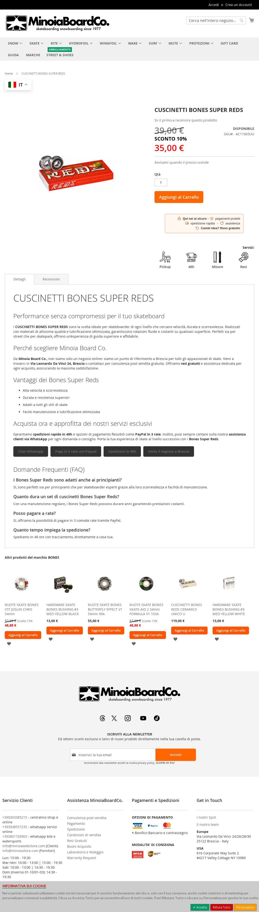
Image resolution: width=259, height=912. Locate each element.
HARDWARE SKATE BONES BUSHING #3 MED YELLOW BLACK (62, 609)
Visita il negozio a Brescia (168, 451)
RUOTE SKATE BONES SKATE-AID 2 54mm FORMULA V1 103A (146, 609)
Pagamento (76, 823)
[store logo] (57, 23)
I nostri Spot (206, 817)
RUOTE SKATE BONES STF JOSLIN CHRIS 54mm (22, 609)
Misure (217, 260)
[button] (9, 643)
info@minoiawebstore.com (23, 846)
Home (9, 73)
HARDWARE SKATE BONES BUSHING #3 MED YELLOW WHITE (229, 609)
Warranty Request (81, 858)
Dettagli (19, 279)
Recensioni (51, 279)
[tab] (19, 279)
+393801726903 (14, 836)
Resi (243, 260)
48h (191, 260)
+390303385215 (14, 817)
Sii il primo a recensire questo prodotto (185, 120)
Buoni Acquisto (79, 846)
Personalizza (245, 907)
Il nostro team (208, 824)
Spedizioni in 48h (122, 451)
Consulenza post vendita (86, 818)
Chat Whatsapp (30, 451)
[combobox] (216, 20)
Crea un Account (238, 4)
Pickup (165, 260)
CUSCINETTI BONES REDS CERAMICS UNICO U (186, 609)
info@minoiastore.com (20, 850)
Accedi (214, 4)
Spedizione (76, 829)
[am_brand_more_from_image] (21, 599)
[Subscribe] (175, 755)
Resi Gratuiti (77, 840)
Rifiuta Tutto (221, 907)
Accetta (201, 907)
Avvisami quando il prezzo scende (181, 162)
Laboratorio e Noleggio (85, 852)
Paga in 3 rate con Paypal (75, 451)
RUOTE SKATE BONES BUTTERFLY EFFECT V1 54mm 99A (105, 609)
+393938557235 (14, 827)
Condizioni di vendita (84, 835)
